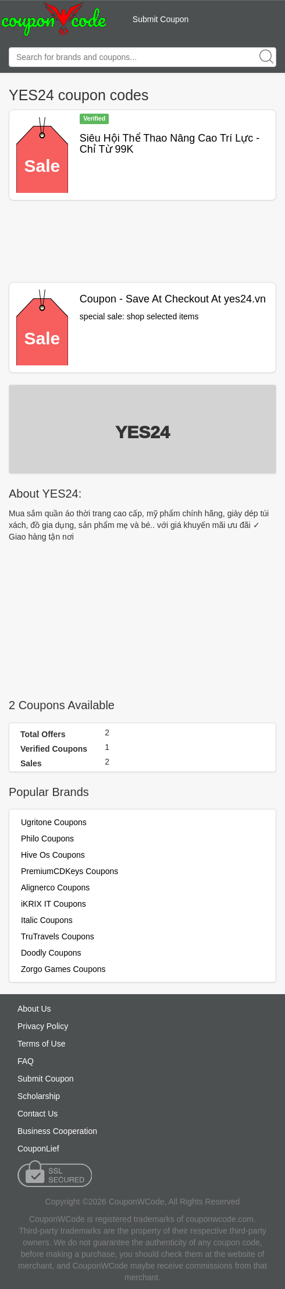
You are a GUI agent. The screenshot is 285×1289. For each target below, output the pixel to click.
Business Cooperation (57, 1131)
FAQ (25, 1061)
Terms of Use (41, 1043)
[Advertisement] (142, 241)
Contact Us (37, 1113)
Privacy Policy (42, 1026)
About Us (34, 1008)
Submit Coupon (161, 19)
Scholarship (38, 1096)
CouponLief (38, 1148)
